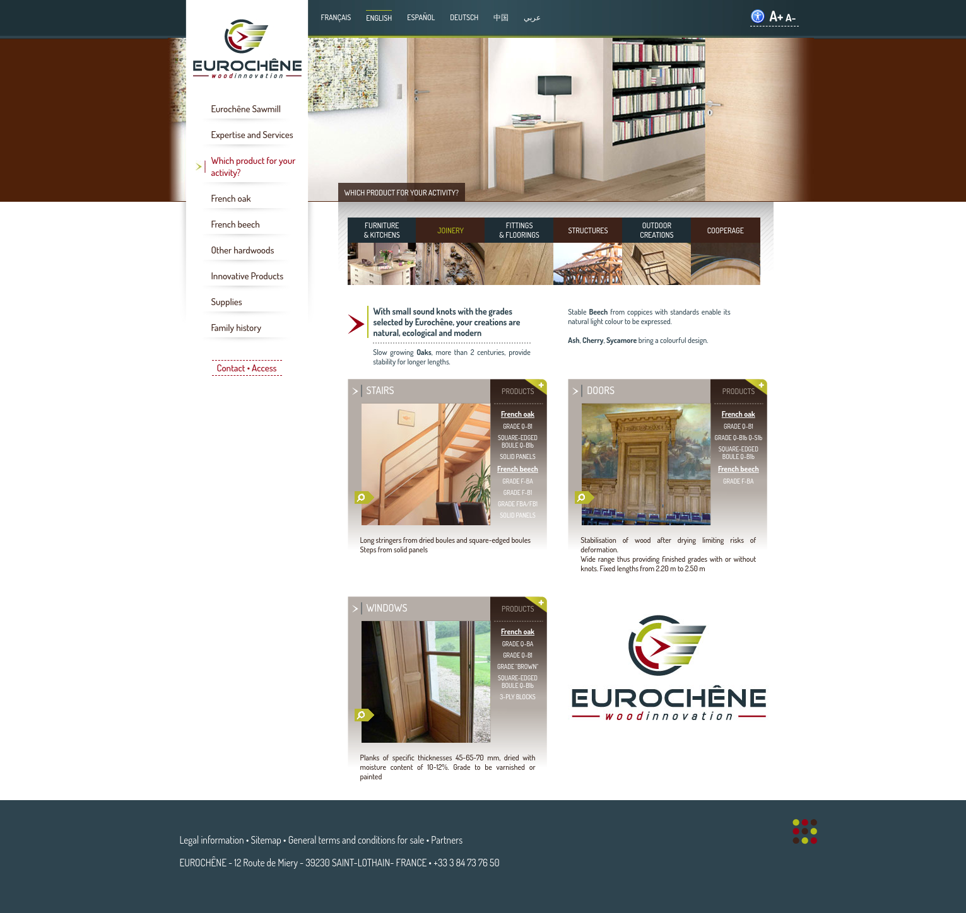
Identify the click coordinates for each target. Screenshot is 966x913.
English (379, 18)
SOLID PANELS (517, 456)
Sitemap (266, 840)
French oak (231, 198)
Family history (236, 328)
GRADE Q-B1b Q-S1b (739, 437)
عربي (532, 17)
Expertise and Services (252, 135)
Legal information (212, 840)
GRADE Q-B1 (518, 426)
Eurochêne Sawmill (246, 109)
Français (336, 17)
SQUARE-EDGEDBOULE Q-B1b (518, 441)
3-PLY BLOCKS (518, 697)
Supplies (226, 302)
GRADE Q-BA (518, 644)
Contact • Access (246, 368)
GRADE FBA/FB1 (518, 504)
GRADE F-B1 (518, 492)
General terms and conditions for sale (356, 840)
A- (791, 17)
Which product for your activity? (253, 166)
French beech (235, 224)
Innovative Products (247, 276)
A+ (776, 16)
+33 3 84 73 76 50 (466, 862)
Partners (446, 840)
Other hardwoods (242, 250)
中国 (501, 17)
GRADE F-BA (517, 481)
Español (421, 17)
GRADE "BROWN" (517, 666)
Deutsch (464, 17)
